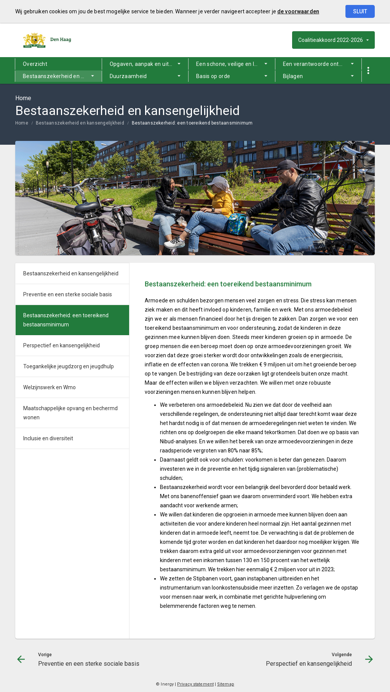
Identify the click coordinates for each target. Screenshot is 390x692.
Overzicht (35, 64)
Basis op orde (213, 76)
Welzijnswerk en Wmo (49, 387)
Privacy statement (195, 684)
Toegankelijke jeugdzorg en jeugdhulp (68, 366)
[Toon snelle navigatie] (368, 70)
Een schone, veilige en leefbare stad (235, 64)
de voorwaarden (298, 11)
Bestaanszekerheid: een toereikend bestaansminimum (192, 123)
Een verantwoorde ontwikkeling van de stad (322, 64)
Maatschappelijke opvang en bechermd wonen (70, 412)
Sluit (360, 11)
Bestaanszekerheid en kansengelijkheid (62, 76)
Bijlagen (293, 76)
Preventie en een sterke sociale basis (67, 294)
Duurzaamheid (128, 76)
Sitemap (225, 684)
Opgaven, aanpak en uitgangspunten (149, 64)
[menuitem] (58, 64)
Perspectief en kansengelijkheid (61, 345)
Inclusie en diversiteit (48, 438)
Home (21, 123)
